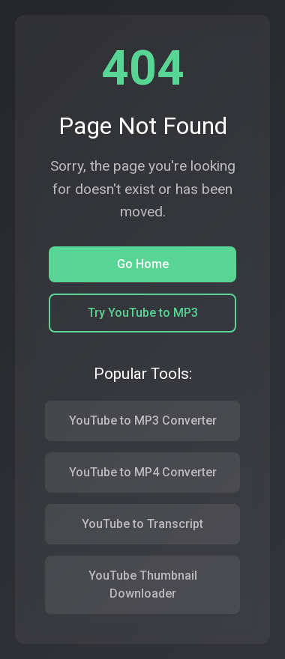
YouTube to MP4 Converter (143, 472)
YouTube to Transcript (142, 524)
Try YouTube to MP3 (143, 313)
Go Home (143, 264)
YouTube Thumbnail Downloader (142, 584)
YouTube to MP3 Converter (143, 420)
